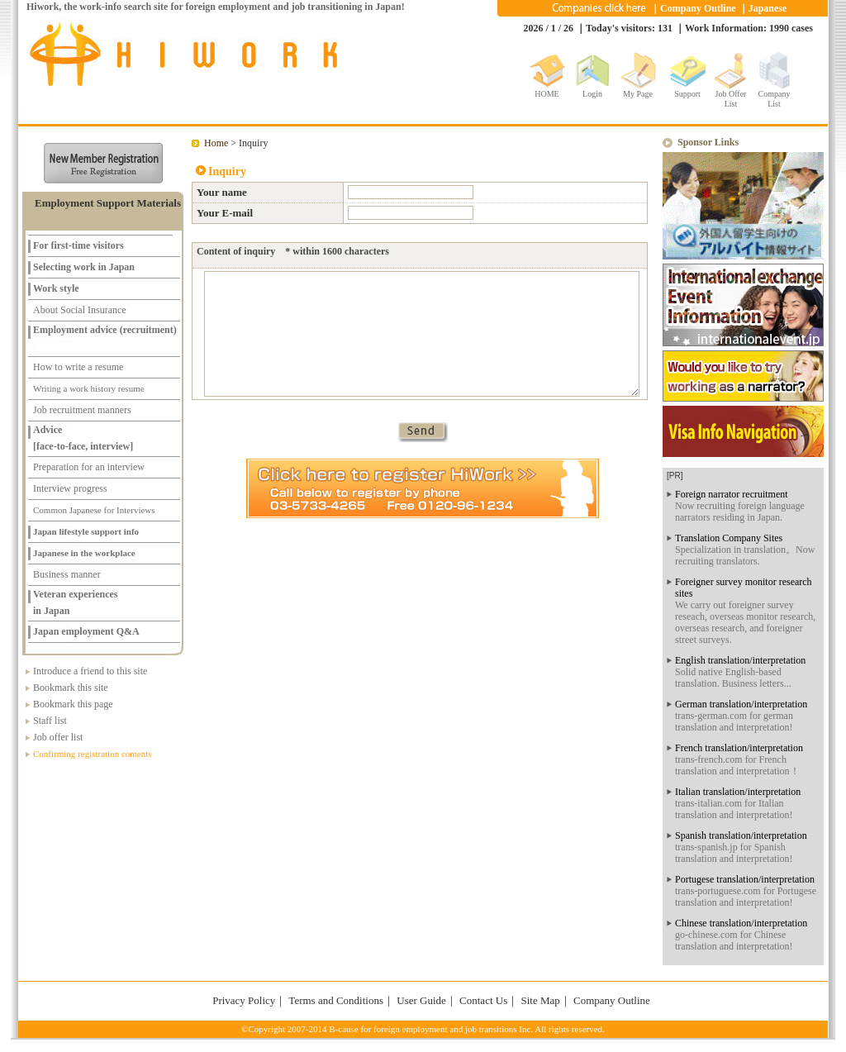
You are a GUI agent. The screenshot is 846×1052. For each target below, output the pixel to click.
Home (216, 143)
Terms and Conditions (335, 1000)
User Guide (421, 1000)
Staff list (50, 720)
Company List (774, 95)
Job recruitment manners (82, 410)
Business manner (67, 574)
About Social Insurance (79, 310)
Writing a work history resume (89, 388)
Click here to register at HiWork (422, 488)
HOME (546, 93)
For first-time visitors (78, 245)
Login (592, 93)
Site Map (539, 1000)
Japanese (768, 8)
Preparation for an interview (89, 467)
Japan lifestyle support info (86, 531)
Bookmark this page (73, 704)
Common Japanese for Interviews (94, 510)
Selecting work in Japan (84, 267)
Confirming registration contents (92, 754)
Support (687, 93)
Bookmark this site (70, 687)
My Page (638, 93)
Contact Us (483, 1000)
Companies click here (598, 8)
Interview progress (70, 488)
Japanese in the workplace (84, 553)
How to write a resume (78, 367)
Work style (56, 288)
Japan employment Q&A (86, 631)
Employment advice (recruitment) (105, 330)
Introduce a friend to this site (90, 671)
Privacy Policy (243, 1000)
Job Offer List (731, 95)
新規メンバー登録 (103, 163)
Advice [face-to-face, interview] (83, 433)
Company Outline (698, 8)
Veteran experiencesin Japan (75, 597)
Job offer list (58, 737)
